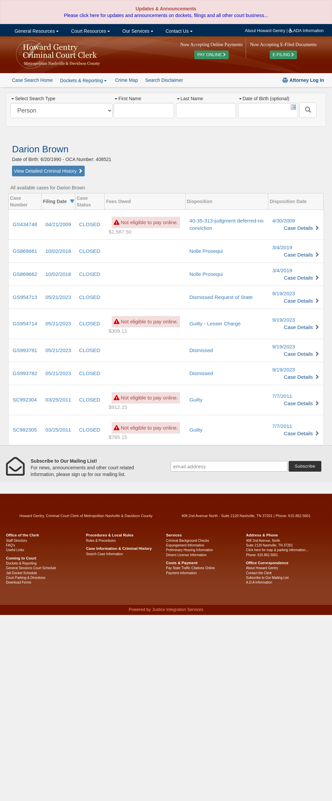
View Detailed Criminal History (48, 171)
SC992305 (25, 430)
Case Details (298, 228)
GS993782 (25, 373)
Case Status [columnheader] (84, 201)
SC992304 (25, 400)
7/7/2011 (282, 396)
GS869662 (25, 274)
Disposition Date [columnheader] (288, 201)
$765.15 (118, 437)
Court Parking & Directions (25, 578)
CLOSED (89, 224)
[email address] (229, 466)
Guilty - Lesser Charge (215, 323)
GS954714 (25, 323)
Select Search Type (33, 98)
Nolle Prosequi (206, 251)
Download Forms (18, 582)
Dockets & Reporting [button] (83, 80)
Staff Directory (16, 540)
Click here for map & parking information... (277, 550)
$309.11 (118, 331)
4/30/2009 (283, 220)
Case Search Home (32, 80)
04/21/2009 (58, 224)
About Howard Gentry (265, 30)
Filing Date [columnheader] (55, 201)
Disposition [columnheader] (199, 201)
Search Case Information (104, 554)
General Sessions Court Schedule (31, 568)
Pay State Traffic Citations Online (190, 568)
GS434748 (25, 224)
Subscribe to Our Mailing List (267, 578)
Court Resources (90, 31)
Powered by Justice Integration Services (166, 609)
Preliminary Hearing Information (189, 550)
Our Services (137, 31)
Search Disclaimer (164, 80)
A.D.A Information (259, 582)
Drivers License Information (186, 555)
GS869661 (25, 251)
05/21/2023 (58, 297)
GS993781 (25, 350)
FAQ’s (10, 545)
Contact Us (178, 31)
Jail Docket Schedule (21, 573)
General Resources (36, 31)
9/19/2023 (283, 293)
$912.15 (118, 407)
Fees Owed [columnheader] (118, 201)
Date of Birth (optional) (264, 98)
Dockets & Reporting (21, 563)
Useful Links (15, 550)
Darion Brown (40, 149)
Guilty (195, 400)
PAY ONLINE (211, 54)
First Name (128, 98)
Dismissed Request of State (221, 297)
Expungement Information (185, 545)
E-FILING (283, 54)
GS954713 (25, 297)
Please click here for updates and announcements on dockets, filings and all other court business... (166, 15)
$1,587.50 (120, 231)
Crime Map (126, 80)
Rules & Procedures (101, 540)
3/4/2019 (282, 247)
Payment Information (181, 573)
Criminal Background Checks (187, 540)
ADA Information (306, 30)
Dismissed (201, 350)
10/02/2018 (58, 251)
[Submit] (308, 110)
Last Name (190, 98)
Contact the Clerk (259, 573)
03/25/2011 (58, 400)
